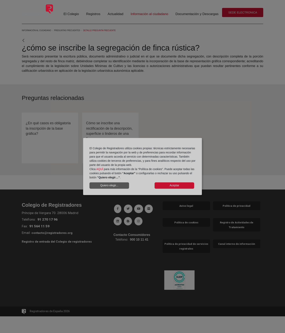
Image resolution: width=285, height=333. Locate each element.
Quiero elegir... (109, 185)
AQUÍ (99, 169)
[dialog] (142, 166)
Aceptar (174, 185)
